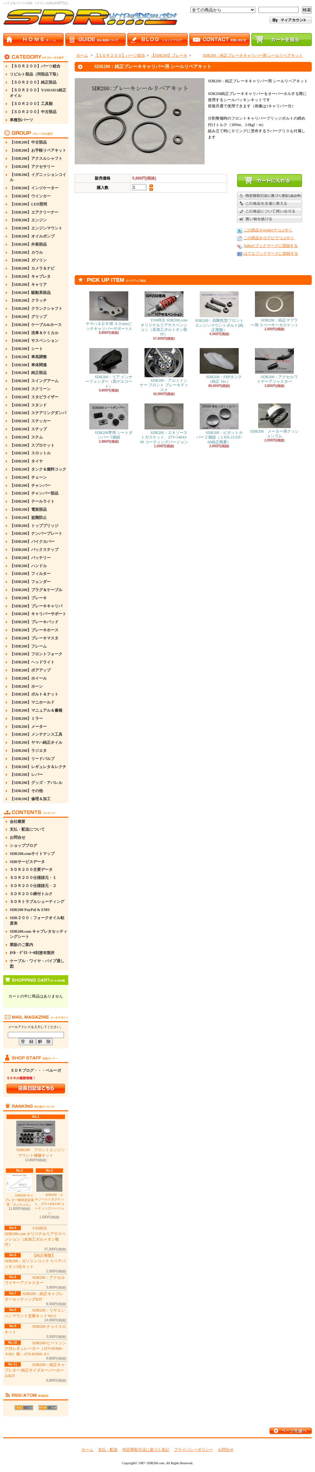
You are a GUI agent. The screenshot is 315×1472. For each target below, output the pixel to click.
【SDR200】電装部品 (28, 509)
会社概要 (17, 821)
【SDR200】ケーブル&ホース (36, 324)
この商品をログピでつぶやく (269, 238)
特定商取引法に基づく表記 (145, 1449)
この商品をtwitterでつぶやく (268, 230)
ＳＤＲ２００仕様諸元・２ (33, 885)
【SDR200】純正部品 (28, 372)
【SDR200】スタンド (28, 405)
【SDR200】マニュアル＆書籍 (36, 710)
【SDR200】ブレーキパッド (34, 622)
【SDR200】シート (26, 348)
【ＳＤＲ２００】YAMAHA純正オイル (38, 93)
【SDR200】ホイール (28, 678)
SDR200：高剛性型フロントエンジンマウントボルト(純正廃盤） (219, 311)
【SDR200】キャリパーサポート (38, 614)
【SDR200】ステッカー (30, 421)
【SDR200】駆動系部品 (30, 292)
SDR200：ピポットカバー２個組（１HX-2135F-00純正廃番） (219, 423)
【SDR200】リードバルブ (32, 758)
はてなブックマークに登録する (271, 253)
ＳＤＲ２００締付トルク (31, 894)
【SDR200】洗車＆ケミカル (34, 333)
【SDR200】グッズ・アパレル (36, 782)
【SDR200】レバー (26, 774)
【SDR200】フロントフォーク (36, 654)
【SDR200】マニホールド (32, 702)
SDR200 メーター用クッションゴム (274, 420)
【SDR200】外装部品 (28, 244)
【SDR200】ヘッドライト (32, 662)
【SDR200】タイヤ (26, 461)
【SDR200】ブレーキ (28, 598)
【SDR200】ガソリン (28, 260)
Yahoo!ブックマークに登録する (271, 245)
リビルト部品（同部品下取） (35, 74)
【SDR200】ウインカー (30, 196)
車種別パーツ (21, 120)
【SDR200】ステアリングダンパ (38, 413)
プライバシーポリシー (193, 1449)
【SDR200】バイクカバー (32, 541)
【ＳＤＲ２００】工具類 (31, 103)
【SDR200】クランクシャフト (36, 308)
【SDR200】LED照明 (28, 204)
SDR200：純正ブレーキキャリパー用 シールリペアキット (248, 55)
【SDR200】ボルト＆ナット (34, 694)
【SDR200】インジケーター (34, 188)
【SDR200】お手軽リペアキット (38, 150)
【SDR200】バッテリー (30, 557)
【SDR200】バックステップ (34, 549)
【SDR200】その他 (26, 791)
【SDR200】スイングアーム (34, 381)
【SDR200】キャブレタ (30, 276)
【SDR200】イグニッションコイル (38, 177)
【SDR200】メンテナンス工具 (36, 734)
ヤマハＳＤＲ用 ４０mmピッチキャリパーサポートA (109, 311)
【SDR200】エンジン (28, 220)
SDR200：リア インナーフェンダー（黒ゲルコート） (108, 368)
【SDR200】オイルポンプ (32, 236)
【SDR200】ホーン (26, 686)
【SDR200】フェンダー (30, 581)
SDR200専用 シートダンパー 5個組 (108, 421)
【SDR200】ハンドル (28, 566)
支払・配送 (108, 1449)
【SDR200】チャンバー (30, 485)
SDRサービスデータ (27, 861)
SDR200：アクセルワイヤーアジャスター (274, 366)
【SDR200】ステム (26, 437)
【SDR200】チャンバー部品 (34, 493)
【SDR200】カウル (26, 252)
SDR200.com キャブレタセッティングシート (38, 934)
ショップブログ (23, 845)
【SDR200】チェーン (28, 477)
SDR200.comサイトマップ (32, 853)
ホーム (82, 55)
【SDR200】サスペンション (34, 340)
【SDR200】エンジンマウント (36, 228)
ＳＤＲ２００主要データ (31, 869)
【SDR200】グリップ (28, 316)
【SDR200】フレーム (28, 646)
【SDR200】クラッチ (28, 300)
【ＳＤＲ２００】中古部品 (33, 112)
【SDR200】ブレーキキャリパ (36, 606)
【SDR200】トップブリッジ (34, 525)
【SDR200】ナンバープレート (36, 533)
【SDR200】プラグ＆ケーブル (36, 590)
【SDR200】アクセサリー (32, 166)
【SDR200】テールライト (32, 501)
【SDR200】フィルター (30, 573)
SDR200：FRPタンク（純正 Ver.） (219, 366)
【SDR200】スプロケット (32, 445)
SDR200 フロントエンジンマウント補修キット (35, 1139)
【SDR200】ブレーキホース (34, 630)
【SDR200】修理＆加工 (30, 799)
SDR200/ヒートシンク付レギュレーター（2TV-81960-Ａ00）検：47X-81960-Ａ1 (35, 1348)
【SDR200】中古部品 (28, 142)
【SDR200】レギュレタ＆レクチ (38, 767)
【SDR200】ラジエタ (28, 750)
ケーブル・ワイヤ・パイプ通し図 (37, 964)
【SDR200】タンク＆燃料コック (38, 469)
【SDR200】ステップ (28, 429)
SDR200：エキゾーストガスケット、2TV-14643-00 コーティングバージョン (49, 1194)
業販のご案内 (21, 944)
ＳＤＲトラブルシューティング (37, 901)
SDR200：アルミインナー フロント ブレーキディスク (164, 370)
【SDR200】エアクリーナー (34, 212)
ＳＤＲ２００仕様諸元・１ (33, 877)
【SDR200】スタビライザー (34, 397)
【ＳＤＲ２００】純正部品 (33, 82)
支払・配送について (27, 829)
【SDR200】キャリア (28, 284)
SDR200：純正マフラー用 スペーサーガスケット (274, 309)
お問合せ (17, 837)
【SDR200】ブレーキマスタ (34, 638)
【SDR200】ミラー (26, 718)
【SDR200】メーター (28, 726)
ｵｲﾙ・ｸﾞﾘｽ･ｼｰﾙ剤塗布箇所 (32, 953)
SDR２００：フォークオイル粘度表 (37, 921)
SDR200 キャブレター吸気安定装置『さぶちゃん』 (19, 1190)
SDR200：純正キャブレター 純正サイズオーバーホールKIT (35, 1370)
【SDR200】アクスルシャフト (36, 158)
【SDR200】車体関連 (28, 365)
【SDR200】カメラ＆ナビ (32, 268)
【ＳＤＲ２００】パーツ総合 (35, 66)
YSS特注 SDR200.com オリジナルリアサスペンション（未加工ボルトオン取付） (164, 313)
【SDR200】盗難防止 (28, 517)
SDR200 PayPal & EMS (30, 909)
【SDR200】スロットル (30, 453)
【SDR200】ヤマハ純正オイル (36, 742)
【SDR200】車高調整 (28, 357)
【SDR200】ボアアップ (30, 670)
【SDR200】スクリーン (30, 389)
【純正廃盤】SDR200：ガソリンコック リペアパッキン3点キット (35, 1261)
